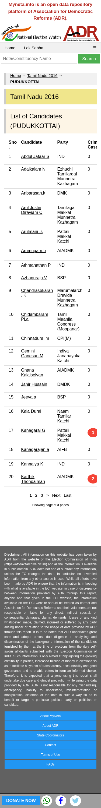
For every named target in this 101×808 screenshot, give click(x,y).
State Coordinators (50, 735)
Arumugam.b (33, 250)
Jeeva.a (28, 397)
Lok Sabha (33, 47)
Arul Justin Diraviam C (31, 210)
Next (57, 495)
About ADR (50, 726)
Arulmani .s (32, 231)
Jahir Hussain (34, 384)
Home (10, 47)
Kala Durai (31, 411)
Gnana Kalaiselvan (32, 372)
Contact (50, 745)
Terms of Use (50, 755)
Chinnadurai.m (35, 338)
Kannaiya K (32, 464)
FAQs (50, 764)
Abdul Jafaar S (35, 156)
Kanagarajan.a (35, 449)
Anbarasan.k (33, 193)
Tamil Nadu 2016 (42, 75)
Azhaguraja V (34, 278)
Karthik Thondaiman (33, 479)
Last (68, 495)
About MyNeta (50, 716)
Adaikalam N (33, 169)
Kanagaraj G (33, 430)
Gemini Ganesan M (32, 353)
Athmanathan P (36, 265)
